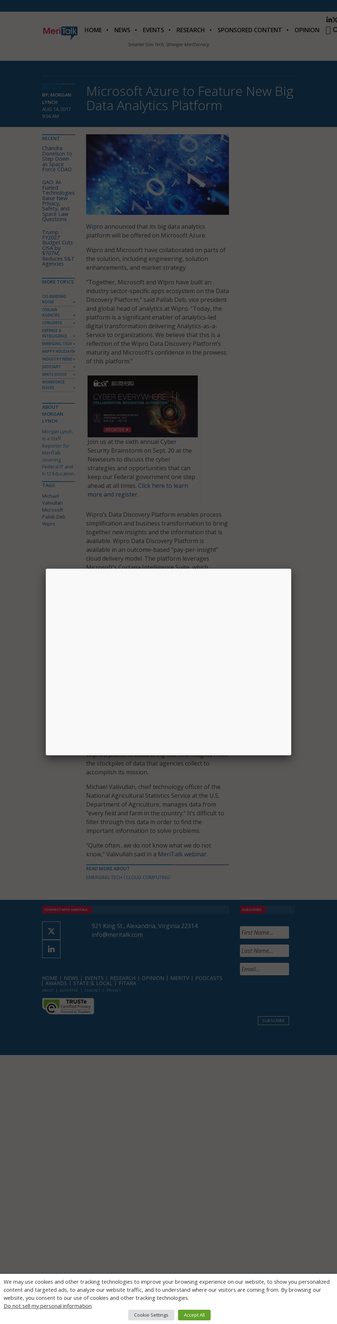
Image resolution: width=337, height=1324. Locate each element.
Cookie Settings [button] (151, 1315)
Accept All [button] (194, 1315)
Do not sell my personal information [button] (48, 1305)
